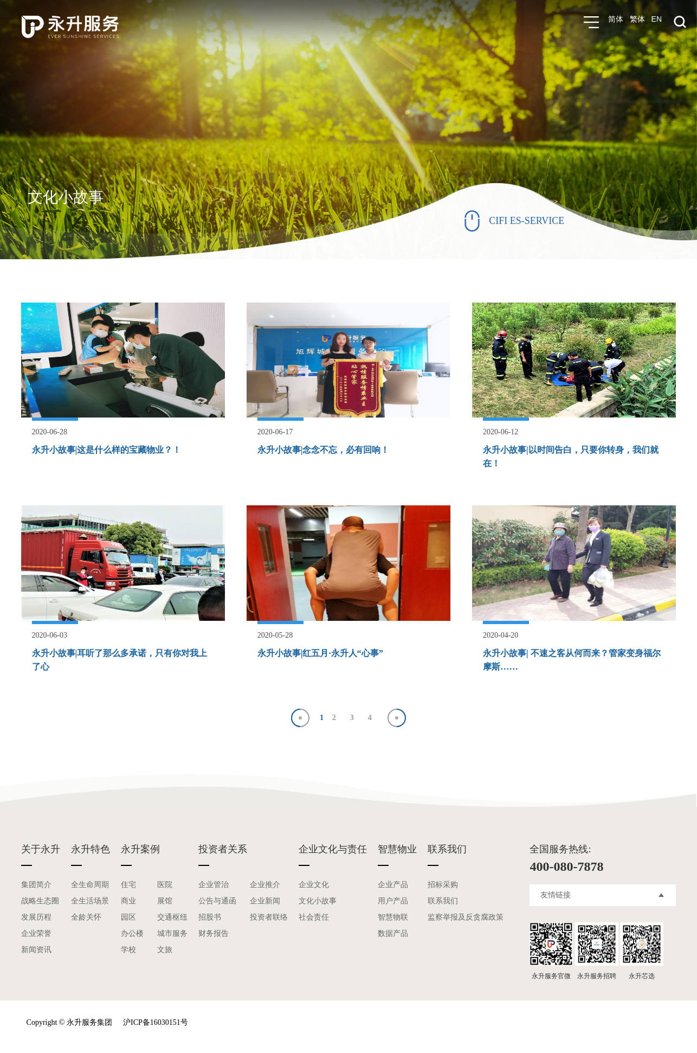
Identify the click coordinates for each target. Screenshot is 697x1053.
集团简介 (36, 882)
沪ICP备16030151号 (155, 1020)
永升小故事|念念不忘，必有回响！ (331, 449)
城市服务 (172, 931)
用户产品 (393, 899)
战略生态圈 (40, 899)
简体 (615, 22)
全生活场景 (90, 899)
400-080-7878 (566, 864)
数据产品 (393, 931)
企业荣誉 (36, 931)
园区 (128, 915)
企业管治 (213, 882)
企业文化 (314, 882)
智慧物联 (393, 915)
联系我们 (447, 847)
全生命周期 (90, 882)
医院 (164, 882)
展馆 (164, 899)
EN (656, 22)
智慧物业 (397, 847)
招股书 (209, 915)
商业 (128, 899)
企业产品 (393, 882)
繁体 (637, 22)
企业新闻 (265, 899)
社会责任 (314, 915)
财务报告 (213, 931)
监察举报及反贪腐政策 (466, 915)
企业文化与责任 (333, 847)
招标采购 (443, 882)
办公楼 (132, 931)
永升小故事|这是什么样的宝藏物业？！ (116, 449)
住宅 (128, 882)
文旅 (164, 947)
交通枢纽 (172, 915)
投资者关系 (222, 847)
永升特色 (90, 847)
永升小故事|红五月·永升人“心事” (327, 651)
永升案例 (140, 847)
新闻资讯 (36, 947)
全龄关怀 (86, 915)
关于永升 (40, 847)
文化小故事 (318, 899)
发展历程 (36, 915)
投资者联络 (269, 915)
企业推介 (265, 882)
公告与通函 (217, 899)
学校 (128, 947)
